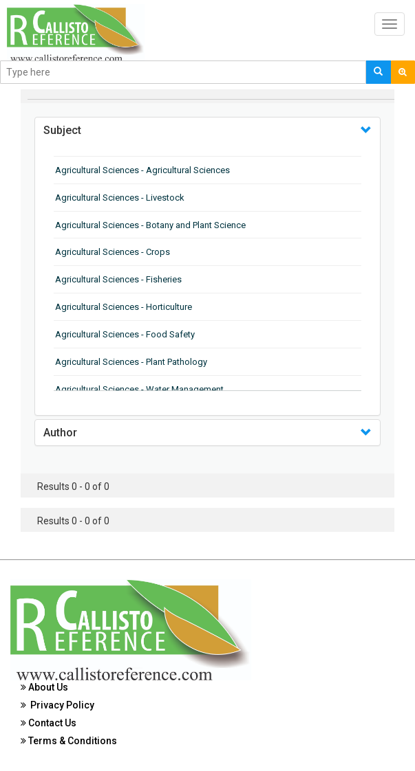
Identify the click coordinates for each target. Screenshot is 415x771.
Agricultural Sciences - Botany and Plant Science (150, 225)
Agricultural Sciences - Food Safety (125, 334)
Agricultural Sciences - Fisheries (118, 279)
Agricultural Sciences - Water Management (139, 389)
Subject (62, 130)
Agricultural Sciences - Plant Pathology (131, 362)
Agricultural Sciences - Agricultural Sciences (142, 170)
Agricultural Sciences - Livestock (119, 197)
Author (60, 432)
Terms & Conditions (69, 740)
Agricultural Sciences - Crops (112, 252)
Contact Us (48, 722)
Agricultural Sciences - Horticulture (123, 307)
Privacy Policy (57, 705)
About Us (44, 687)
